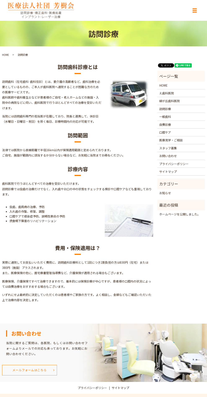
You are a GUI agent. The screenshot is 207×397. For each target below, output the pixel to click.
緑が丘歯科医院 (169, 101)
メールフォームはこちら (29, 370)
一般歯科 (165, 117)
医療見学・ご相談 (171, 140)
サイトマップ (168, 171)
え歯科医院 (166, 93)
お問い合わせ (168, 156)
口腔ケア (165, 132)
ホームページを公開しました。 (179, 214)
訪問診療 (165, 109)
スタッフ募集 (168, 148)
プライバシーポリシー (174, 164)
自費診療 (165, 124)
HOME (5, 54)
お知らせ (165, 193)
